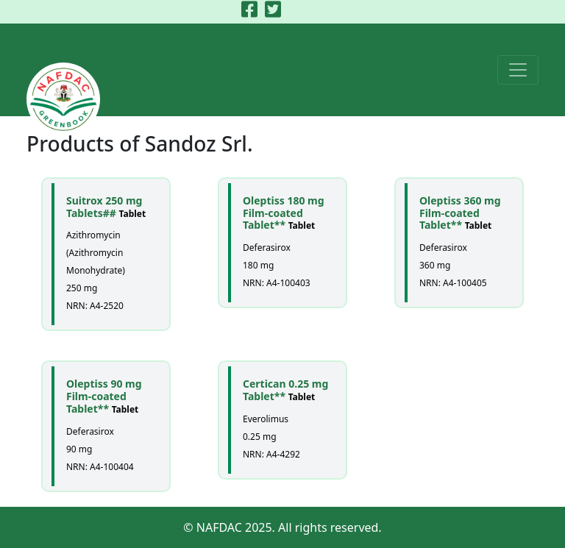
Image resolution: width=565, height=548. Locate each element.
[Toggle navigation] (518, 70)
